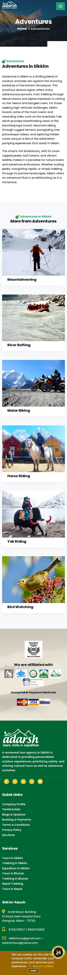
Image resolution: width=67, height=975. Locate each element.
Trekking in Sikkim (14, 863)
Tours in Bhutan (13, 873)
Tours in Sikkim (12, 858)
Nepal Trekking (12, 883)
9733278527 (17, 929)
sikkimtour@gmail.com (21, 938)
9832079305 (36, 929)
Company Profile (13, 804)
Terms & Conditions (16, 825)
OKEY (34, 970)
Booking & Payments (16, 819)
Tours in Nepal (12, 889)
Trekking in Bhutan (15, 878)
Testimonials (11, 809)
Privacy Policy (11, 830)
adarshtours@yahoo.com (20, 943)
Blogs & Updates (13, 814)
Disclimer (8, 835)
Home (22, 28)
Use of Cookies (43, 966)
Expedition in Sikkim (16, 868)
